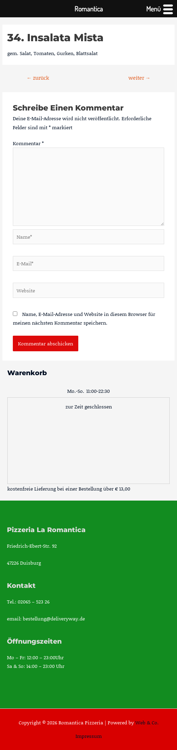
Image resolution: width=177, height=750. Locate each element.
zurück (38, 77)
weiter (140, 77)
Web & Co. (147, 722)
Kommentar (28, 143)
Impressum (89, 736)
